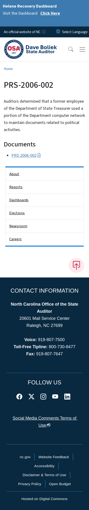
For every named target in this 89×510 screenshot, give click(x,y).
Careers (15, 239)
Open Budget (60, 484)
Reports (16, 187)
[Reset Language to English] (58, 31)
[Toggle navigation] (82, 49)
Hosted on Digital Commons (44, 499)
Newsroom (18, 226)
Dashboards (18, 200)
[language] (75, 31)
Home (8, 68)
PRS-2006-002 (26, 155)
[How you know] (43, 31)
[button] (67, 49)
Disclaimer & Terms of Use (44, 475)
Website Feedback (53, 457)
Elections (17, 213)
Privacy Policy (29, 484)
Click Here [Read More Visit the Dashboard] (50, 13)
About (14, 174)
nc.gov (25, 457)
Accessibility (44, 466)
